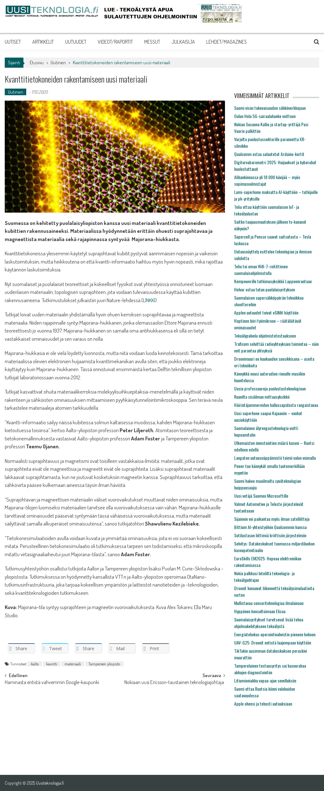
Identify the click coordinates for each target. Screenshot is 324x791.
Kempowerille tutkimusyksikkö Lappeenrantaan (273, 281)
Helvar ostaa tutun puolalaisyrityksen (264, 289)
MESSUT (152, 42)
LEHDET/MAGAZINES (226, 42)
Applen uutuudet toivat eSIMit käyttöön (266, 312)
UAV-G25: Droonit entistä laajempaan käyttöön (272, 642)
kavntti (51, 663)
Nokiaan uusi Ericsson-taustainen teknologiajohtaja (174, 682)
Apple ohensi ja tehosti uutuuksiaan (263, 703)
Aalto (35, 663)
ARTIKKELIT (43, 42)
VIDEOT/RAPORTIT (115, 42)
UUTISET (13, 42)
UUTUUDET (75, 42)
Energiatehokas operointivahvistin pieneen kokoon (274, 634)
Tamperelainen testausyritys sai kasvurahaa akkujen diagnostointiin (270, 669)
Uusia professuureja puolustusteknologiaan (270, 388)
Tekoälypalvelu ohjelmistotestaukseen (265, 335)
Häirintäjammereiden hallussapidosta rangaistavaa (276, 405)
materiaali (73, 663)
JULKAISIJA (183, 42)
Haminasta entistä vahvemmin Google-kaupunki (52, 682)
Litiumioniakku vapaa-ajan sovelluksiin (265, 680)
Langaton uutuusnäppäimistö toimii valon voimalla (275, 457)
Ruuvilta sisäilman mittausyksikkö (262, 396)
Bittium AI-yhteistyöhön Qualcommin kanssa (270, 527)
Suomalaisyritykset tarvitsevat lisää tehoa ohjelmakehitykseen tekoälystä (268, 622)
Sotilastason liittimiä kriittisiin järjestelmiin (270, 535)
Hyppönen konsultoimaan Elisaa (259, 611)
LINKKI (149, 300)
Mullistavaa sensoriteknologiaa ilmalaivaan (268, 603)
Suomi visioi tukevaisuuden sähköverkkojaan (270, 107)
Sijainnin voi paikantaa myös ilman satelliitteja (271, 518)
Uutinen (58, 62)
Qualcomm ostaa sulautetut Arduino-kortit (269, 154)
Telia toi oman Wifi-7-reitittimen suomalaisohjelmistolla (261, 269)
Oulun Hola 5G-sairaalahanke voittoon (265, 116)
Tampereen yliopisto (104, 663)
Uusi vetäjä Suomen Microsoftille (261, 495)
